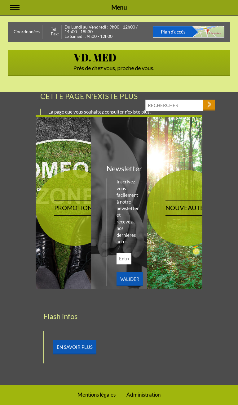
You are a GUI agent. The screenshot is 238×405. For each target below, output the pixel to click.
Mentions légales (96, 395)
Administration (143, 395)
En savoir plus (75, 347)
